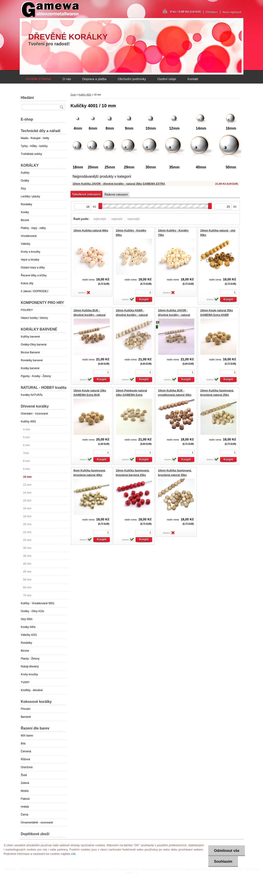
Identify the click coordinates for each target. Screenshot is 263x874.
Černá (24, 814)
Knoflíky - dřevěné (32, 690)
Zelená (25, 783)
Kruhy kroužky (29, 674)
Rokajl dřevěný (30, 666)
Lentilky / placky (30, 196)
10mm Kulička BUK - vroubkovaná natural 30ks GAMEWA (174, 395)
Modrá (24, 790)
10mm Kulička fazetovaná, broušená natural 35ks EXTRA (175, 475)
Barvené (26, 716)
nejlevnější (99, 219)
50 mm (27, 579)
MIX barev (27, 735)
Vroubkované (29, 236)
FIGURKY (27, 310)
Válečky (25, 243)
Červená (26, 751)
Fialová (25, 798)
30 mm (27, 548)
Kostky (25, 212)
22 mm (27, 532)
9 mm (26, 469)
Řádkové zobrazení (116, 194)
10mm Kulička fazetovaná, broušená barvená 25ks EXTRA (132, 475)
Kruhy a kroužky (30, 251)
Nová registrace (232, 12)
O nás (67, 79)
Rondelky (26, 204)
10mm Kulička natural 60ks (90, 230)
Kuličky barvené (30, 336)
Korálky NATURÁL (32, 394)
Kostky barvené (30, 368)
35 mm (27, 555)
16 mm (27, 508)
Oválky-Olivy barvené (34, 344)
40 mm (27, 563)
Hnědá (25, 806)
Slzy (23, 188)
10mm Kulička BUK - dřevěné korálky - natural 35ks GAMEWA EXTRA (89, 315)
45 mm (27, 571)
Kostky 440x (28, 627)
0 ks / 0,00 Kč (185, 11)
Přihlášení (212, 12)
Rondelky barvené (32, 360)
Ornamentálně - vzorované (37, 822)
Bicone (25, 220)
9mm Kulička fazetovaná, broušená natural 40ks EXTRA (89, 475)
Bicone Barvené (30, 352)
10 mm (27, 476)
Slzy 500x (27, 619)
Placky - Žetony (30, 658)
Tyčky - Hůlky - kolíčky (34, 146)
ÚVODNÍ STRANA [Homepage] (38, 79)
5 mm (26, 437)
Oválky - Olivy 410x (32, 611)
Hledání (27, 98)
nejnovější (133, 219)
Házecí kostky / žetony (34, 317)
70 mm (27, 595)
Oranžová (27, 767)
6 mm (26, 445)
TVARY (25, 682)
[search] (61, 107)
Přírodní (26, 709)
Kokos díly (27, 283)
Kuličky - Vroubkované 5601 (37, 603)
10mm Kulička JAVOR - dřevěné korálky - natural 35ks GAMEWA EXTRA (119, 183)
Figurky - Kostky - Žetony (36, 376)
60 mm (27, 587)
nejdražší (116, 219)
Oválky (25, 180)
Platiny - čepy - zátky (33, 228)
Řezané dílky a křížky (34, 275)
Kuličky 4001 (28, 421)
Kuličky (25, 172)
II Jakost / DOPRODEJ (34, 291)
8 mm (26, 461)
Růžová (25, 759)
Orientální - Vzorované (34, 413)
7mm (26, 453)
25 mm (27, 540)
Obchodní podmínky (132, 79)
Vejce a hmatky (30, 259)
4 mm (26, 429)
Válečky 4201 (29, 634)
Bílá (23, 743)
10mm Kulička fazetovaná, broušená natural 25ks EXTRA (217, 395)
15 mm (27, 500)
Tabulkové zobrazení (86, 194)
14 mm (27, 492)
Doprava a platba (94, 79)
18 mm (27, 516)
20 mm (27, 524)
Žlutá (24, 775)
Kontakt (193, 79)
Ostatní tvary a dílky (33, 267)
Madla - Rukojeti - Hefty (35, 138)
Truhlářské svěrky (31, 154)
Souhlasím (223, 861)
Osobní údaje (166, 79)
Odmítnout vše (226, 851)
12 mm (27, 484)
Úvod (73, 94)
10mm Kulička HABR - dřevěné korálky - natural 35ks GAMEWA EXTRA (132, 315)
